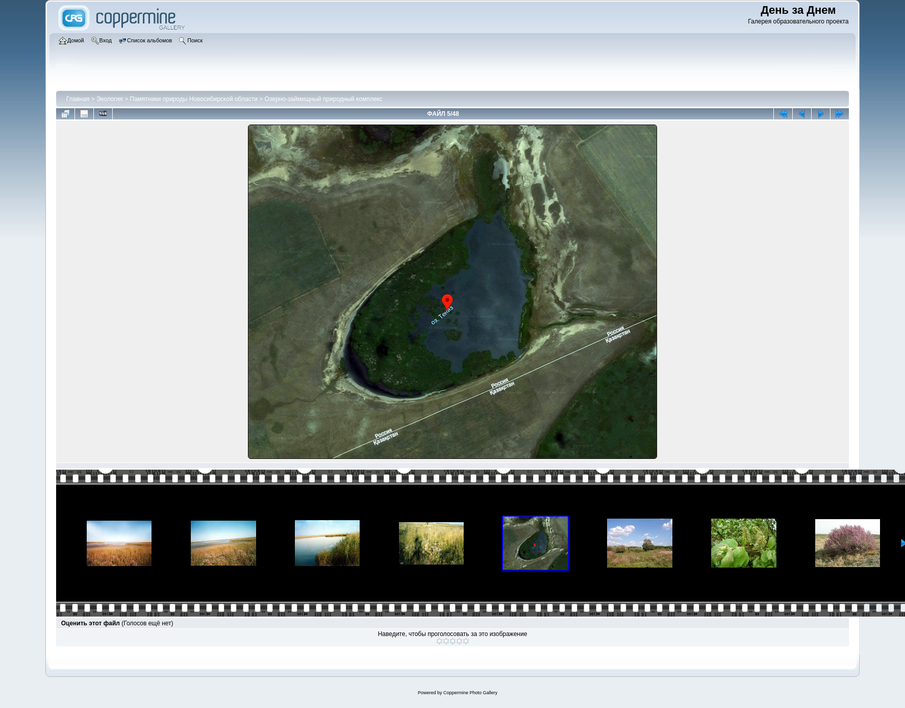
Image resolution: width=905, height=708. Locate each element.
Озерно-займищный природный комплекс (324, 99)
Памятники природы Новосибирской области (194, 99)
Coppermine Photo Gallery (470, 692)
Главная (78, 99)
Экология (109, 99)
